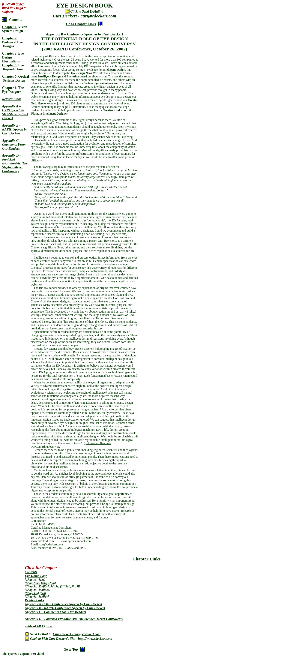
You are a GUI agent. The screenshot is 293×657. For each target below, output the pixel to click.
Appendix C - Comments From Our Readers (55, 612)
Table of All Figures (38, 626)
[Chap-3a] (31, 586)
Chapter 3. (9, 53)
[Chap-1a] (31, 579)
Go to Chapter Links (81, 24)
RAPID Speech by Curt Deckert (14, 131)
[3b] (41, 586)
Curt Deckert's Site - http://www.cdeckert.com (80, 638)
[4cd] (47, 589)
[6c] (46, 596)
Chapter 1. (9, 27)
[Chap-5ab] (32, 593)
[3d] (52, 586)
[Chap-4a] (31, 589)
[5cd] (43, 593)
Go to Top (71, 649)
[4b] (41, 589)
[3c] (46, 586)
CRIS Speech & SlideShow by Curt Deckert (15, 114)
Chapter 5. (9, 76)
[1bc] (42, 579)
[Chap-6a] (31, 596)
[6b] (41, 596)
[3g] (67, 586)
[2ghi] (52, 583)
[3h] (73, 586)
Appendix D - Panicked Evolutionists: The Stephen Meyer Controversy (15, 163)
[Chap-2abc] (32, 583)
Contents (15, 20)
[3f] (62, 586)
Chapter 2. (9, 38)
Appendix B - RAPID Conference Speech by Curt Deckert (65, 608)
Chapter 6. (9, 88)
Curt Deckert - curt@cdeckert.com (84, 16)
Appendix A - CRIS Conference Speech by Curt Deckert (63, 604)
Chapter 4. (9, 65)
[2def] (44, 583)
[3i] (78, 586)
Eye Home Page (36, 576)
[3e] (57, 586)
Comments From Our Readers (14, 146)
